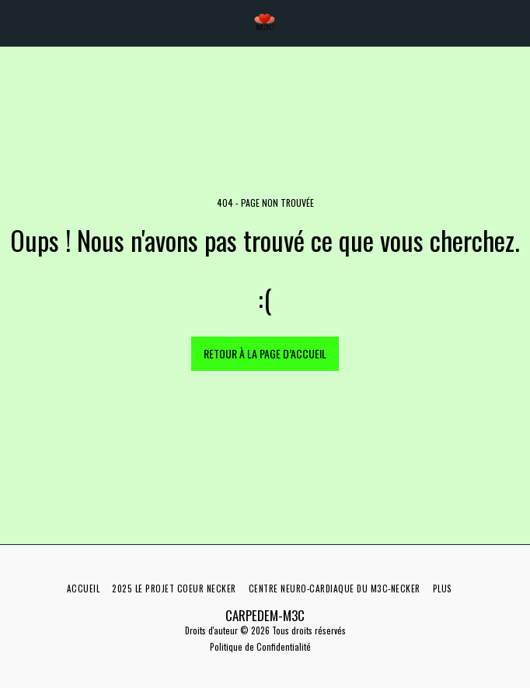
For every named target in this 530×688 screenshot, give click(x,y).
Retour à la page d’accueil (265, 353)
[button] (17, 22)
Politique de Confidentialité (260, 647)
